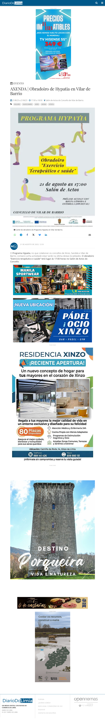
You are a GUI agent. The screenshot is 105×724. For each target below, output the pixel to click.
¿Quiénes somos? (44, 703)
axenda (44, 104)
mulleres (17, 104)
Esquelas (41, 710)
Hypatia (51, 104)
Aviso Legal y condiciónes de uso (50, 706)
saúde (37, 104)
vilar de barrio (27, 104)
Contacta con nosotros (47, 713)
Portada (41, 699)
